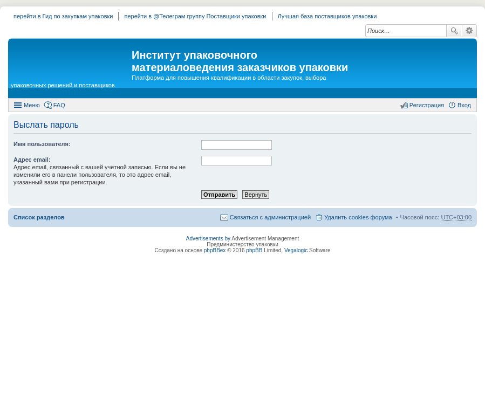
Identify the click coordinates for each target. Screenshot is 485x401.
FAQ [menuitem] (59, 105)
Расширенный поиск (469, 30)
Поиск (454, 30)
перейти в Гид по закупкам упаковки (63, 16)
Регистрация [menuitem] (426, 105)
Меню (32, 105)
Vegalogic (296, 250)
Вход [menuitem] (464, 105)
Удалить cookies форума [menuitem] (358, 217)
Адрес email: (32, 159)
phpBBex (215, 250)
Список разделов (39, 217)
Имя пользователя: (42, 144)
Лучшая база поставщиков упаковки (327, 16)
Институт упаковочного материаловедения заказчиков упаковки (240, 61)
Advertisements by (208, 238)
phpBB (254, 250)
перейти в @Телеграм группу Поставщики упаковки (195, 16)
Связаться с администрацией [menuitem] (270, 217)
